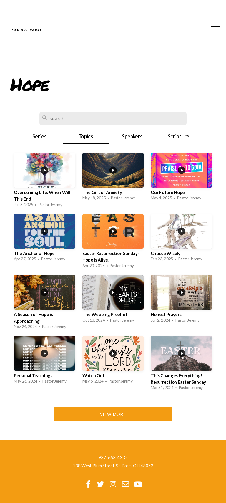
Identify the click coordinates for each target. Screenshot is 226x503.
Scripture (178, 136)
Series (39, 136)
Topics (85, 136)
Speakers (132, 136)
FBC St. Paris (66, 29)
